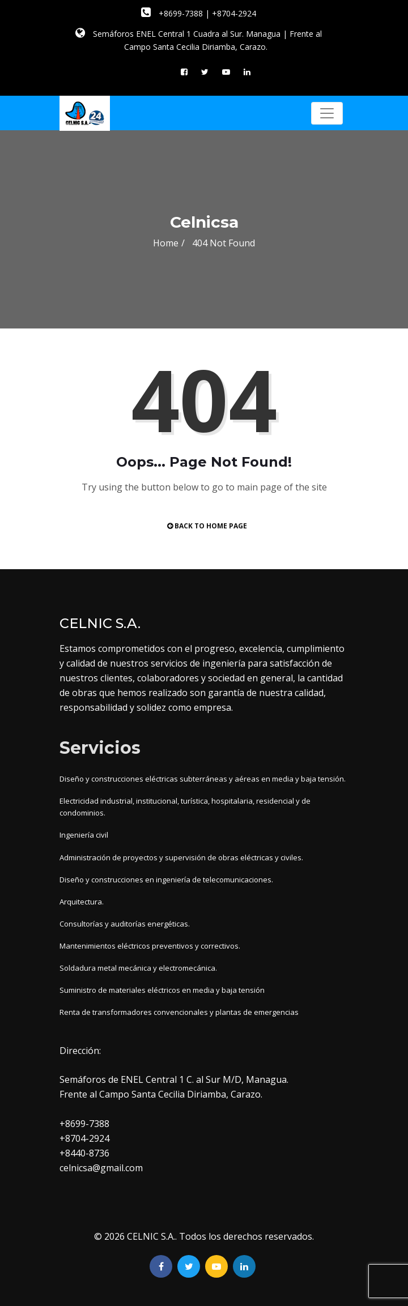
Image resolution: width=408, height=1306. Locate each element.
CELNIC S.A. (151, 1236)
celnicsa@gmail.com (101, 1168)
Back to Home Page (207, 526)
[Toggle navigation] (327, 113)
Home (165, 243)
